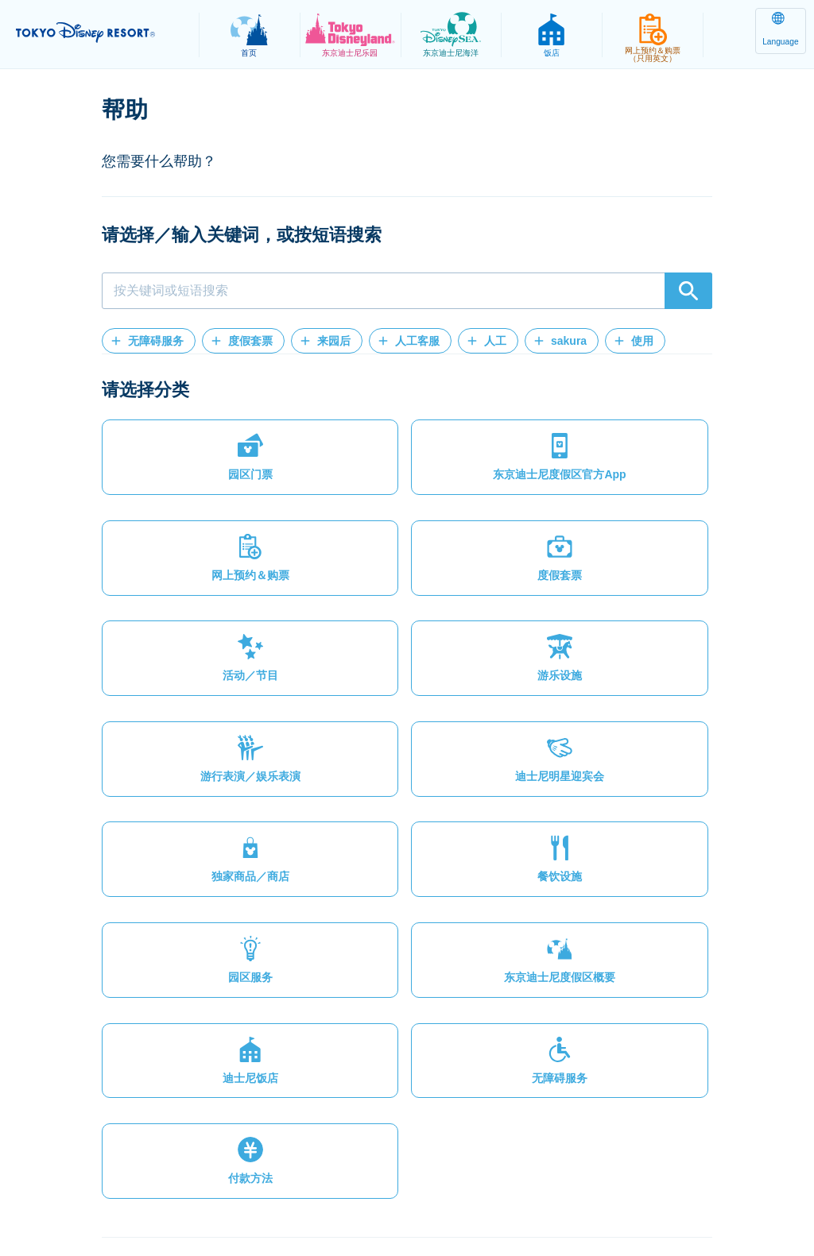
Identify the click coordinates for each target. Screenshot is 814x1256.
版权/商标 (412, 1205)
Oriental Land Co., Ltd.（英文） (541, 1205)
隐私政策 (149, 1205)
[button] (149, 341)
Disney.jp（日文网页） (704, 1205)
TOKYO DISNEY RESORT (103, 32)
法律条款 (221, 1205)
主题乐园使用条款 (315, 1205)
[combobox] (407, 290)
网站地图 (77, 1205)
